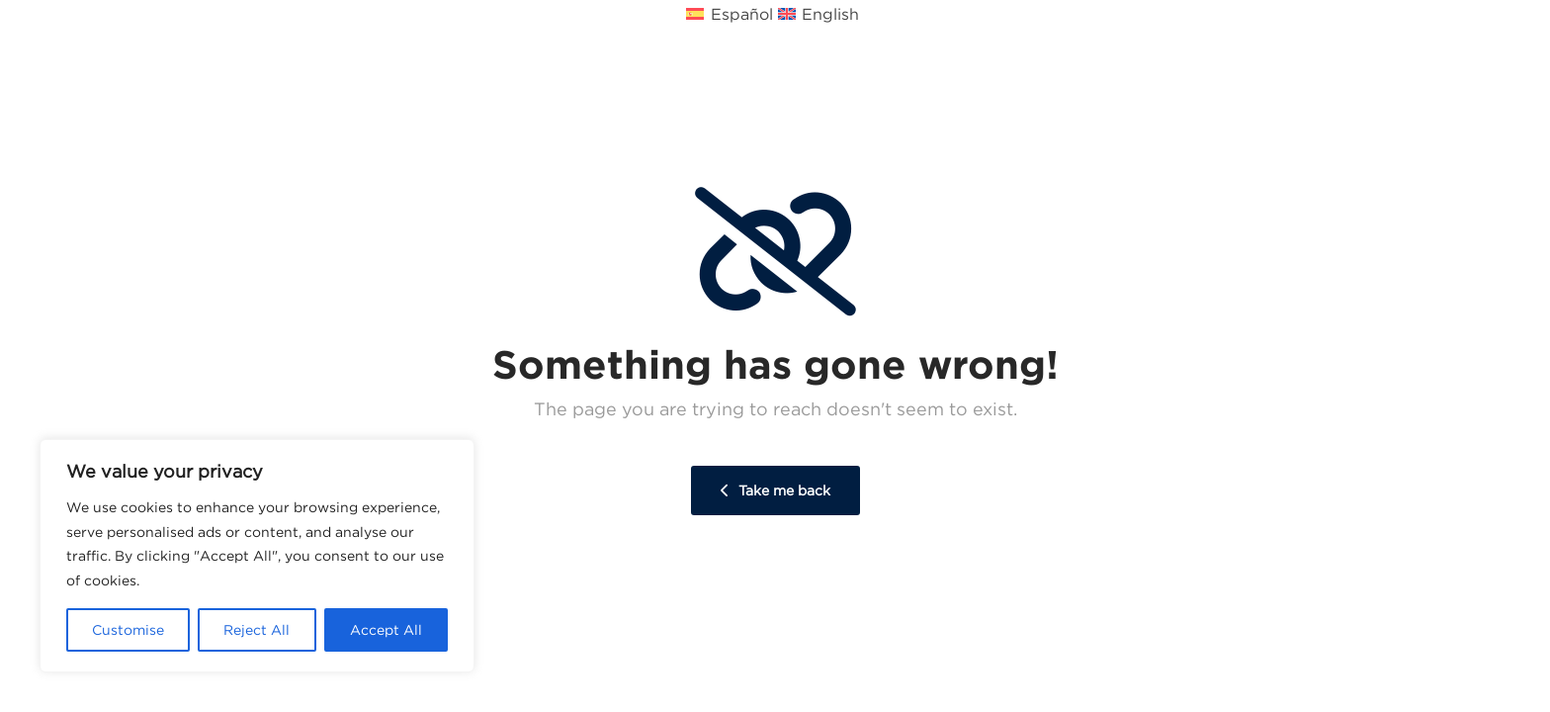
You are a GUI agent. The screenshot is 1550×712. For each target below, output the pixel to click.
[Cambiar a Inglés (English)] (821, 13)
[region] (257, 555)
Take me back (775, 490)
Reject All (256, 630)
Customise (128, 630)
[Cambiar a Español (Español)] (731, 13)
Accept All (386, 630)
